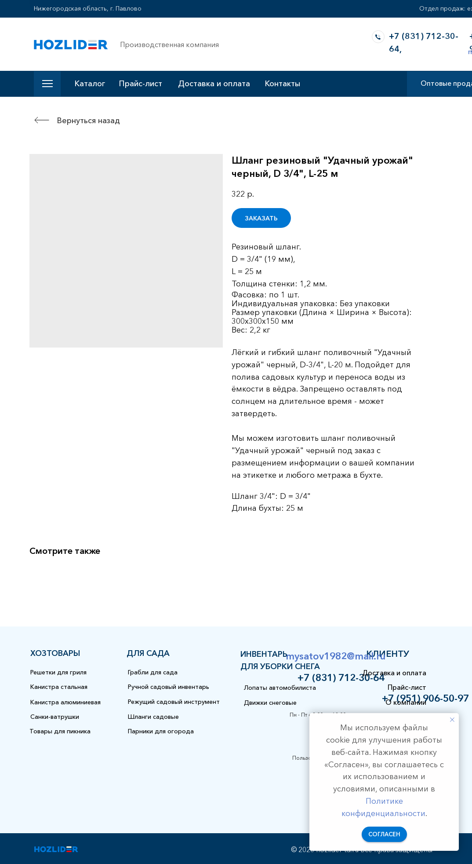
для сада (148, 653)
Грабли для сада (153, 672)
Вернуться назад (88, 120)
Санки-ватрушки (54, 717)
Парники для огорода (161, 731)
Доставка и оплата (214, 83)
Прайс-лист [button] (140, 83)
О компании (405, 702)
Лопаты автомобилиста (280, 688)
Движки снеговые (270, 703)
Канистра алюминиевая (65, 702)
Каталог (89, 83)
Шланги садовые (153, 717)
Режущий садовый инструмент (174, 702)
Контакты (282, 83)
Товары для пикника (60, 731)
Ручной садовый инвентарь (168, 687)
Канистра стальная (58, 687)
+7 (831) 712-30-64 (341, 678)
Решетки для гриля (58, 672)
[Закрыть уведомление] (452, 719)
